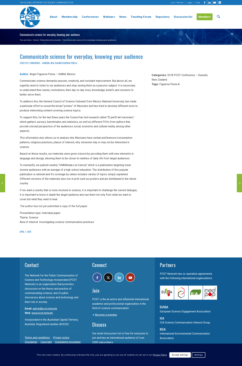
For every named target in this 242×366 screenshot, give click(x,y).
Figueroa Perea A (69, 63)
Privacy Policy (160, 355)
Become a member (106, 314)
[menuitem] (177, 2)
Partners (168, 264)
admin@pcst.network (45, 308)
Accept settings (180, 355)
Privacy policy (61, 337)
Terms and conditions (37, 337)
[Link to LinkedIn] (209, 2)
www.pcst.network (42, 313)
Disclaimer (31, 342)
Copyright (46, 342)
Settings (198, 355)
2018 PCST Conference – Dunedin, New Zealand (41, 63)
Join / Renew (177, 2)
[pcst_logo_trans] (30, 17)
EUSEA (164, 307)
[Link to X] (219, 2)
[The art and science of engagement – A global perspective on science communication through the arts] (239, 183)
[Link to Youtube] (214, 2)
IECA (163, 329)
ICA (162, 318)
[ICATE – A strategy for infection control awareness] (2, 183)
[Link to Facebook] (204, 2)
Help (198, 2)
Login (189, 2)
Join (95, 290)
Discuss (99, 324)
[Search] (218, 17)
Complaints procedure (68, 342)
